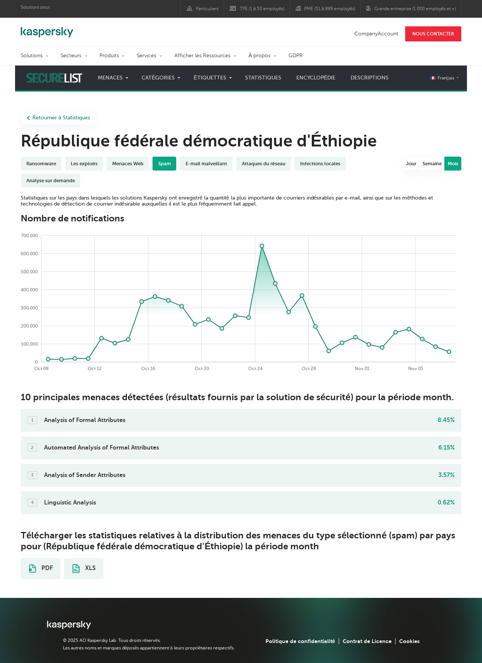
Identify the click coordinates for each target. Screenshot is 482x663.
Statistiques (263, 78)
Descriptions (370, 78)
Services (146, 55)
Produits (109, 55)
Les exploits (84, 163)
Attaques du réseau (263, 163)
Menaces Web (127, 163)
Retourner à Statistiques (58, 117)
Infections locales (320, 163)
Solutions (32, 55)
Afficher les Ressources (202, 55)
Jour (411, 163)
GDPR (295, 55)
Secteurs (71, 55)
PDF (41, 568)
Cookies (409, 641)
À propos (259, 55)
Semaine (432, 163)
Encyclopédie (316, 78)
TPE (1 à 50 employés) (262, 8)
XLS (84, 568)
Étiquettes (210, 78)
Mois (453, 163)
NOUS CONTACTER (433, 34)
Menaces (110, 78)
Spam (164, 163)
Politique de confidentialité (300, 641)
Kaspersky (47, 28)
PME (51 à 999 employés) (329, 8)
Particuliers (207, 8)
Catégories (158, 78)
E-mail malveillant (206, 163)
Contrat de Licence (367, 641)
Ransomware (41, 163)
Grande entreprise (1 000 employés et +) (415, 8)
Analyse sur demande (50, 180)
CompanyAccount (376, 34)
